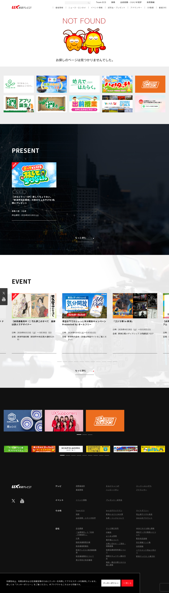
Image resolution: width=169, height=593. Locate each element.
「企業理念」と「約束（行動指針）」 (85, 533)
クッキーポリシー (111, 583)
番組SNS (163, 7)
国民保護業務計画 (83, 542)
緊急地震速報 (141, 538)
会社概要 (79, 528)
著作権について (112, 540)
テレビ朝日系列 (112, 528)
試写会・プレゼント (116, 7)
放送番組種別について (85, 556)
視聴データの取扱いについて (146, 533)
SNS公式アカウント (144, 518)
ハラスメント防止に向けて (146, 551)
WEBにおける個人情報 (145, 528)
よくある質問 (111, 536)
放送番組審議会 (82, 546)
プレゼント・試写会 (114, 500)
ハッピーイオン (112, 489)
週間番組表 (80, 486)
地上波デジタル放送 (144, 514)
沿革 (77, 538)
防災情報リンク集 (143, 542)
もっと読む (84, 237)
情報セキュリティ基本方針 (116, 557)
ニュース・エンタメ (77, 7)
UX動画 (150, 7)
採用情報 (151, 2)
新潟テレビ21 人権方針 (145, 556)
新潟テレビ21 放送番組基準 (86, 551)
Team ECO (101, 2)
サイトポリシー (142, 510)
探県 (113, 2)
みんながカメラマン (114, 510)
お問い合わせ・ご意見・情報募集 (116, 544)
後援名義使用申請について (116, 551)
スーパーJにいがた (144, 486)
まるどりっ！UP (112, 486)
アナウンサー (136, 7)
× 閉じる (127, 583)
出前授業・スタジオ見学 (131, 2)
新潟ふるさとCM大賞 (114, 514)
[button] (54, 361)
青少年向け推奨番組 (84, 560)
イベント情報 (97, 7)
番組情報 (59, 7)
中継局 (108, 532)
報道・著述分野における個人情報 (116, 563)
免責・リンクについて (115, 518)
